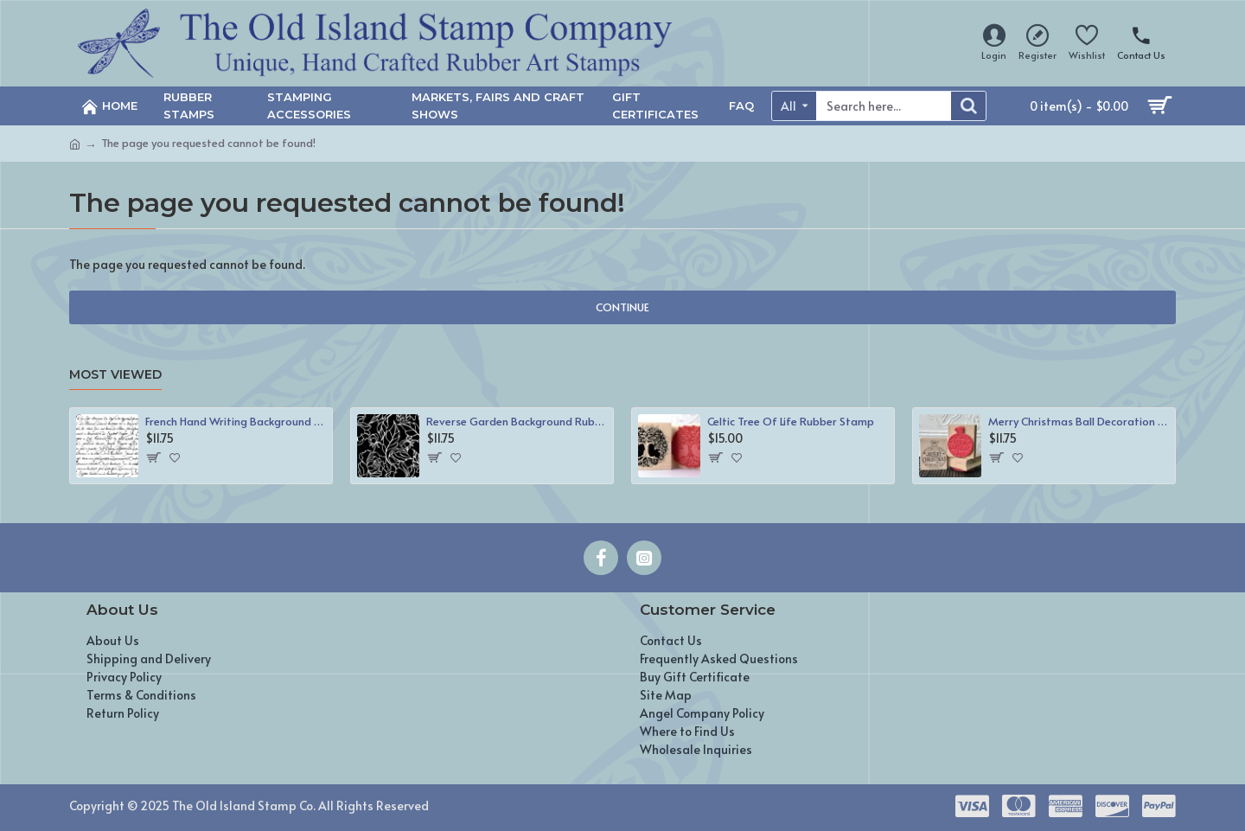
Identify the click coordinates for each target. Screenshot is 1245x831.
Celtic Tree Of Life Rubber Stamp (790, 421)
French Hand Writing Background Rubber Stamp (235, 421)
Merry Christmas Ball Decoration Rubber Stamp (1078, 421)
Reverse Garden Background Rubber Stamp (516, 421)
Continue (622, 307)
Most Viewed (115, 375)
